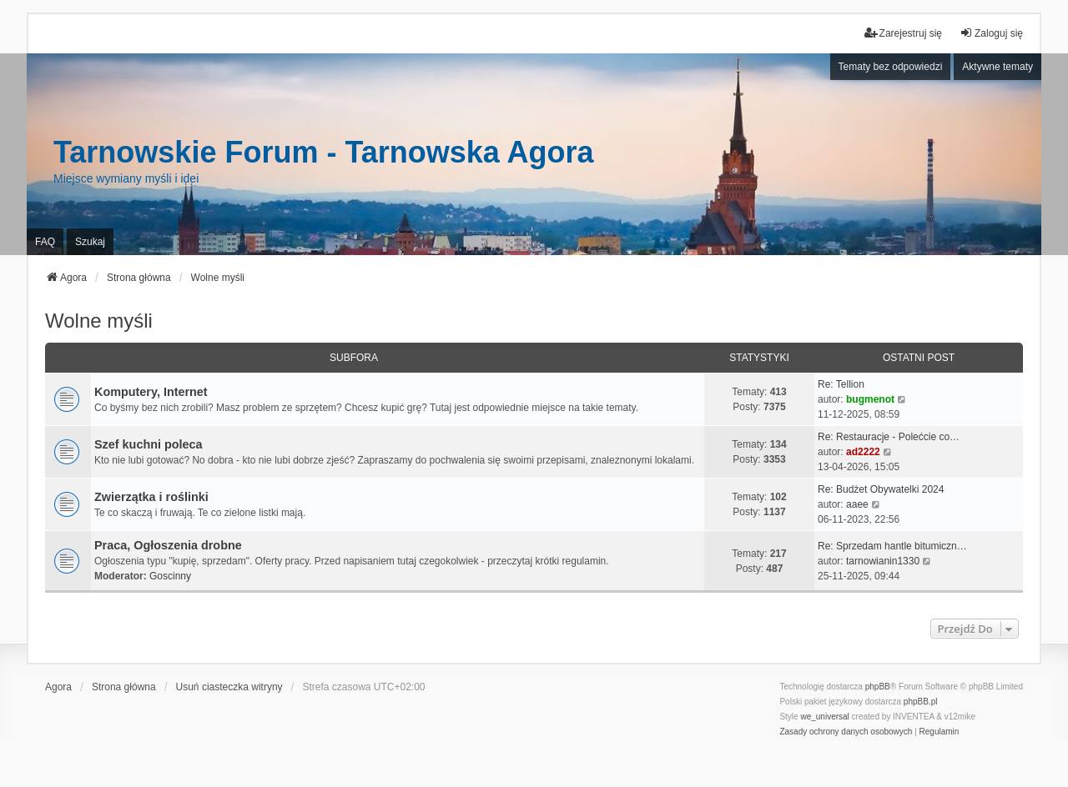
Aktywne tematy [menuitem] (997, 67)
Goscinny (170, 576)
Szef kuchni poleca (148, 444)
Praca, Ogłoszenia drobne (168, 545)
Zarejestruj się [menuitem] (903, 33)
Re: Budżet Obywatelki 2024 (881, 489)
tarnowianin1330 (882, 561)
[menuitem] (845, 731)
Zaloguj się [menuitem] (991, 33)
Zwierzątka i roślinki (151, 497)
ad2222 (863, 452)
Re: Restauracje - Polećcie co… (889, 437)
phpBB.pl (921, 701)
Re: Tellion (841, 384)
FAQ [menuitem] (45, 242)
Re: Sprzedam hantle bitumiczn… (892, 546)
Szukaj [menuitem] (90, 242)
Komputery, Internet (151, 392)
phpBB (877, 686)
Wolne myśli (99, 320)
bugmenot (870, 399)
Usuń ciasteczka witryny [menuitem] (229, 687)
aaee (857, 504)
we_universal (824, 716)
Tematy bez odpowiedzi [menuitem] (891, 67)
